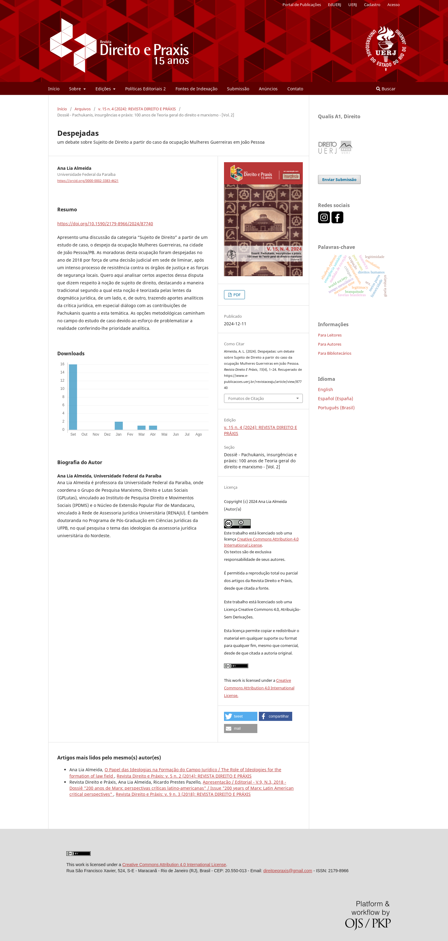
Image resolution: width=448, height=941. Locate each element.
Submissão (238, 89)
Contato (295, 89)
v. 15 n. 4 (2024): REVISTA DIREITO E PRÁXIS (137, 109)
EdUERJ (334, 4)
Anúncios (268, 89)
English (325, 389)
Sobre (75, 89)
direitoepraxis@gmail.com (287, 870)
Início (53, 89)
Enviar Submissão (339, 179)
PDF (236, 294)
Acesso (393, 4)
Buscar (386, 89)
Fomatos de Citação (246, 398)
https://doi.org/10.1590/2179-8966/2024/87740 (105, 223)
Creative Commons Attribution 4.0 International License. (259, 688)
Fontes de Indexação (196, 89)
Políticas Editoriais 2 (145, 89)
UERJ (352, 4)
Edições (103, 89)
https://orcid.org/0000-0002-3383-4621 (88, 181)
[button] (240, 716)
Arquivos (83, 109)
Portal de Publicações (302, 4)
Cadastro (372, 4)
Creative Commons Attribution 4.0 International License (174, 864)
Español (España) (335, 398)
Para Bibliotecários (334, 353)
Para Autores (329, 344)
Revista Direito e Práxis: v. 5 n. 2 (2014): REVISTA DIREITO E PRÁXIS (184, 776)
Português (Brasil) (336, 407)
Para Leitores (330, 335)
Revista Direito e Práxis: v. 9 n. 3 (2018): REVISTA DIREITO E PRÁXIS (183, 794)
